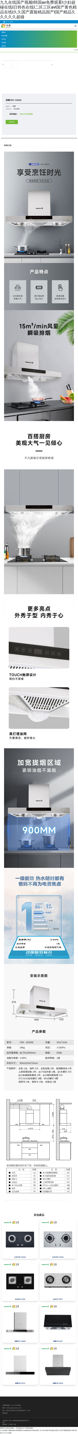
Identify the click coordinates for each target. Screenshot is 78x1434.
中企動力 (10, 1424)
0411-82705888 (9, 21)
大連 (15, 1424)
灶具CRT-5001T (58, 1299)
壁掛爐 (4, 42)
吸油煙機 (4, 35)
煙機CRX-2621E (20, 1383)
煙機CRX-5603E (58, 1383)
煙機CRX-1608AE (20, 1341)
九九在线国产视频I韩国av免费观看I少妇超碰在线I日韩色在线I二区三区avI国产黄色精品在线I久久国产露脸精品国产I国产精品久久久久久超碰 (38, 9)
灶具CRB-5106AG (20, 1257)
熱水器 (4, 39)
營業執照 (5, 1413)
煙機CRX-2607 (58, 1341)
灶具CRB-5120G (20, 1299)
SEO (3, 1422)
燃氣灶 (4, 32)
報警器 (4, 46)
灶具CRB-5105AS (58, 1257)
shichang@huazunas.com (13, 1408)
